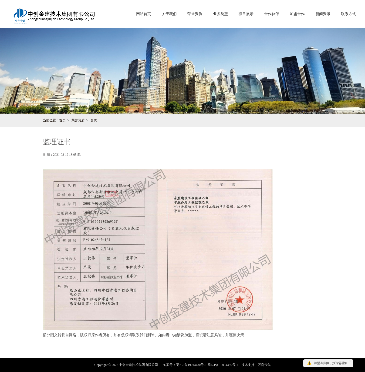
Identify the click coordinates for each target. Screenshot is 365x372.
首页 (62, 120)
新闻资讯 (322, 14)
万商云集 (264, 365)
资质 (93, 120)
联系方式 (348, 14)
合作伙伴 (271, 14)
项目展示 (246, 14)
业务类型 (220, 14)
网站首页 (143, 14)
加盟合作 (297, 14)
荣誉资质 (194, 14)
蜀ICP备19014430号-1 (222, 365)
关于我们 (169, 14)
